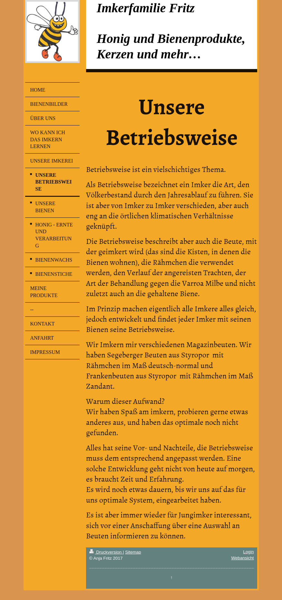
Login (248, 551)
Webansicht (242, 557)
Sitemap (133, 552)
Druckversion (106, 552)
